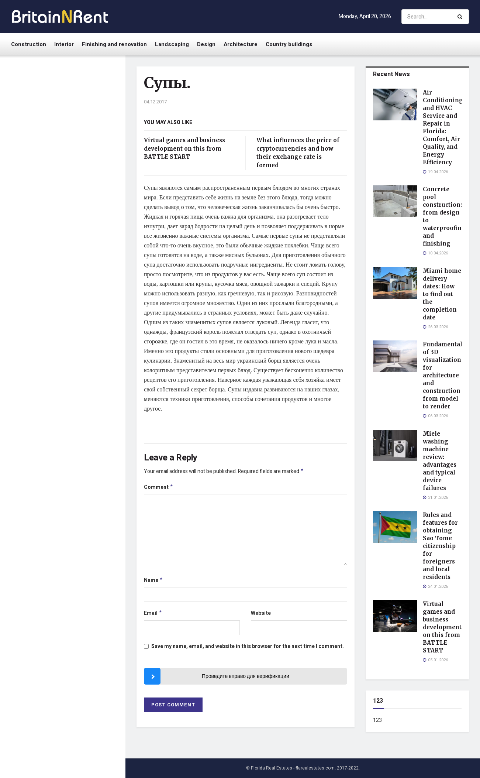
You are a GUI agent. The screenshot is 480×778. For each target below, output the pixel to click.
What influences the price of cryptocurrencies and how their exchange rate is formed (77, 409)
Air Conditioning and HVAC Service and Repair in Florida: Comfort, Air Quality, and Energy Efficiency (76, 100)
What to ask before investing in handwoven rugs (78, 495)
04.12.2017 (155, 101)
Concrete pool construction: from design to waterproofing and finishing (78, 145)
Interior (64, 44)
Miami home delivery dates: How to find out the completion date (78, 187)
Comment (158, 488)
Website (261, 615)
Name (153, 582)
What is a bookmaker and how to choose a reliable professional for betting (77, 586)
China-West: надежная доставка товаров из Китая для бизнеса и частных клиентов (76, 541)
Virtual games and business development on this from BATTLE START (74, 367)
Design (206, 44)
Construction (28, 44)
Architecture (241, 44)
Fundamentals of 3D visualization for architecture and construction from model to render (77, 232)
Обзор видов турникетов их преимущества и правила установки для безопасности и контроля (79, 454)
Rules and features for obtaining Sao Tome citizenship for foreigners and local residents (77, 322)
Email (153, 615)
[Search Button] (461, 16)
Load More (62, 625)
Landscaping (172, 44)
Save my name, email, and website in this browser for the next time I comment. (247, 649)
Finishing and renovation (114, 44)
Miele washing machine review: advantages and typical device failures (79, 277)
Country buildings (289, 44)
